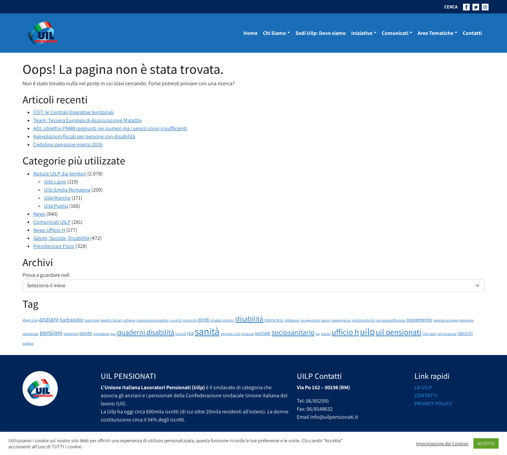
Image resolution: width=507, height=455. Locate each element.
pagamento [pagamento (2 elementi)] (419, 319)
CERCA (451, 7)
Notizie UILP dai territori (59, 173)
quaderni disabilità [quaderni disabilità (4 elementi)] (145, 332)
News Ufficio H (49, 230)
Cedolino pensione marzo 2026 (68, 144)
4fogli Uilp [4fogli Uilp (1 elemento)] (30, 320)
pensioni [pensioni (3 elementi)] (51, 332)
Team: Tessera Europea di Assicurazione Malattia (87, 120)
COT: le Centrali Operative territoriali (73, 112)
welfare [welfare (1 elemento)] (28, 343)
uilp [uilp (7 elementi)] (367, 331)
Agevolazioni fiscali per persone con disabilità (84, 136)
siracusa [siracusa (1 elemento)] (248, 333)
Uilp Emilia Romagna (67, 189)
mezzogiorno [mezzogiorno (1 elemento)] (341, 320)
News (39, 213)
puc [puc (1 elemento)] (113, 333)
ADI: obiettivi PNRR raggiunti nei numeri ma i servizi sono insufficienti (110, 128)
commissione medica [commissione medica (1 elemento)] (152, 320)
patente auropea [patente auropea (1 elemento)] (445, 320)
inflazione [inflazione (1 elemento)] (291, 320)
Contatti (472, 33)
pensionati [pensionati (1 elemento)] (30, 333)
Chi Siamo (274, 33)
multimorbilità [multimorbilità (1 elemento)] (363, 320)
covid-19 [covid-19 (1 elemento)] (175, 320)
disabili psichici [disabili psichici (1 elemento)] (222, 320)
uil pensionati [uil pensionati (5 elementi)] (398, 331)
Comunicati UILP (52, 221)
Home (250, 33)
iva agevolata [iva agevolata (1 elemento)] (310, 320)
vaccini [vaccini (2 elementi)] (465, 333)
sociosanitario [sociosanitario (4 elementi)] (293, 332)
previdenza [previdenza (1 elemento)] (101, 333)
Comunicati (395, 33)
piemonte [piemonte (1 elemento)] (70, 333)
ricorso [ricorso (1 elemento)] (180, 333)
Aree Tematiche (435, 33)
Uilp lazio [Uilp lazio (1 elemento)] (429, 333)
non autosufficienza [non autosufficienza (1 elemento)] (390, 320)
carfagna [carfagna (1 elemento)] (129, 320)
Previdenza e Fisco (54, 246)
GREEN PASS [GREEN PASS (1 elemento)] (273, 320)
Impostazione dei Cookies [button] (442, 444)
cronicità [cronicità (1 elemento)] (190, 320)
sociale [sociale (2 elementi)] (263, 333)
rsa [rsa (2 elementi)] (190, 333)
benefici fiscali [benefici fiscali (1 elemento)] (111, 320)
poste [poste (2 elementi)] (85, 333)
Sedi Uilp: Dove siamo (320, 33)
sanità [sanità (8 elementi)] (207, 331)
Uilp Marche (57, 197)
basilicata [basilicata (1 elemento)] (92, 320)
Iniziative (361, 33)
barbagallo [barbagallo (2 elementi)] (71, 319)
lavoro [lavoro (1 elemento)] (325, 320)
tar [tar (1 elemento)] (318, 333)
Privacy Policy (433, 403)
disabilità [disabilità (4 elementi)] (249, 318)
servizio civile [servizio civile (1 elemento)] (231, 333)
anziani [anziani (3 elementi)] (48, 319)
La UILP (423, 387)
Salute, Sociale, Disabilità (61, 238)
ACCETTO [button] (486, 443)
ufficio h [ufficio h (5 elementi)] (345, 331)
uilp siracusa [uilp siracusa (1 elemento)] (446, 333)
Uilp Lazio (55, 181)
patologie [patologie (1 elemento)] (466, 320)
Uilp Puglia (56, 205)
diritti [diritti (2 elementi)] (204, 319)
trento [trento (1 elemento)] (326, 333)
